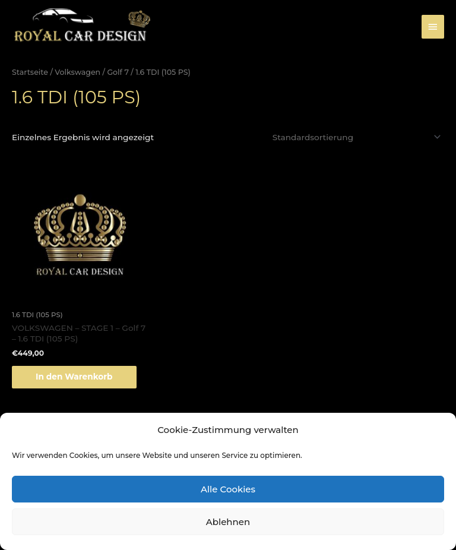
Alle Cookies (228, 489)
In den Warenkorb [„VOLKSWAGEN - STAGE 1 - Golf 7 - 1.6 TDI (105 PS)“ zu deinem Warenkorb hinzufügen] (74, 376)
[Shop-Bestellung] (355, 137)
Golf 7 (118, 72)
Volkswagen (77, 72)
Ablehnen (228, 521)
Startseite (30, 72)
